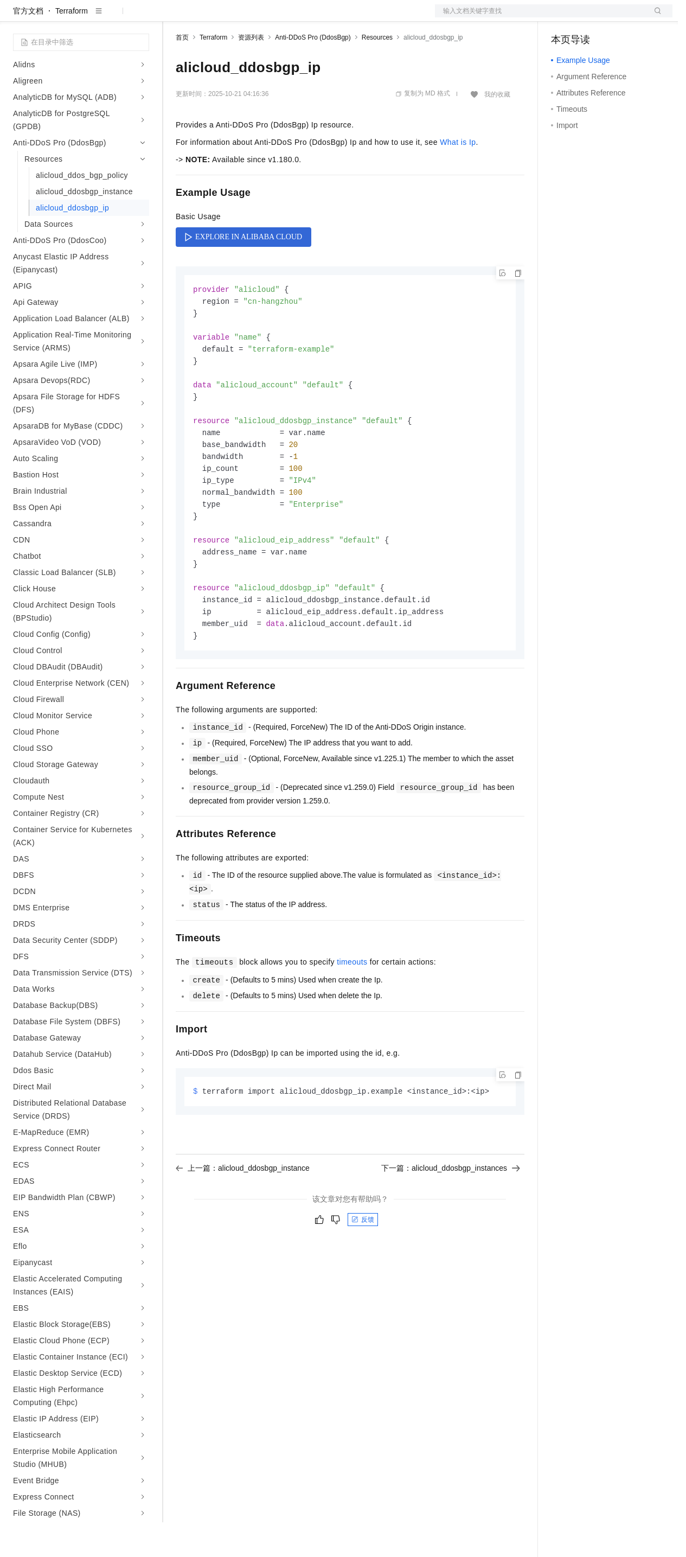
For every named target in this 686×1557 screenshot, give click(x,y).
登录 (654, 17)
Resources (377, 72)
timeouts (352, 1013)
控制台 (589, 17)
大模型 (111, 17)
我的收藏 (497, 129)
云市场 (264, 17)
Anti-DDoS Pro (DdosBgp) (312, 72)
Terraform (71, 45)
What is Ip (458, 177)
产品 (141, 17)
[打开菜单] (17, 17)
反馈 (362, 1271)
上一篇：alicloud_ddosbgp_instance (243, 1219)
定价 (234, 17)
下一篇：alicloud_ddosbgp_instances (450, 1219)
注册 (614, 17)
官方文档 (28, 45)
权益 (208, 17)
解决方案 (174, 17)
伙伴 (294, 17)
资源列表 (251, 72)
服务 (320, 17)
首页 (182, 72)
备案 (562, 17)
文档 (540, 17)
